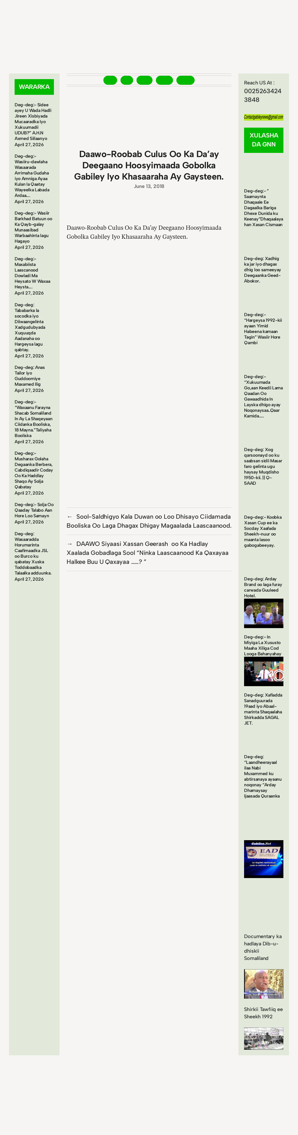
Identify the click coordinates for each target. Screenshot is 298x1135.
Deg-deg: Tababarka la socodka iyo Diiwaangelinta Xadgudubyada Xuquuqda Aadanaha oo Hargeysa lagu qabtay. (30, 327)
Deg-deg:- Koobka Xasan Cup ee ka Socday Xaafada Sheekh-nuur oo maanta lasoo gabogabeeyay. (262, 531)
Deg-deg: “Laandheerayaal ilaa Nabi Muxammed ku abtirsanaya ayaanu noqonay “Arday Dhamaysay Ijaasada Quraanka (262, 776)
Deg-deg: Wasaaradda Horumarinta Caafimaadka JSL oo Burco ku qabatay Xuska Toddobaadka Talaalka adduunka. (33, 553)
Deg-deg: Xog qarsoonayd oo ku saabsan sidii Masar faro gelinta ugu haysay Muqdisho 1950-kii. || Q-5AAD (263, 466)
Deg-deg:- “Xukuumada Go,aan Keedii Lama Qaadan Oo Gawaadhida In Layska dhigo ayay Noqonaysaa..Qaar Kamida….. (263, 396)
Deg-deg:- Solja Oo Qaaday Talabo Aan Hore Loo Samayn (34, 510)
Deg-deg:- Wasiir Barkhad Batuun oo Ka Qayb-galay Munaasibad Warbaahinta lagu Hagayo (33, 227)
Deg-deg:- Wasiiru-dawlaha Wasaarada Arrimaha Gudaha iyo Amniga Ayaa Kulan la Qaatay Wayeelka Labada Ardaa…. (32, 175)
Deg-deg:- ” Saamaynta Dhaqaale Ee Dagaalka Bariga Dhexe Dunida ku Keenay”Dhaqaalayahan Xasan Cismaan (263, 207)
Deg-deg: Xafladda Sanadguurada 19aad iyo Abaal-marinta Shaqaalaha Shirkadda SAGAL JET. (263, 709)
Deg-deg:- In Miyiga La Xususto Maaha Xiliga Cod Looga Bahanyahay (262, 645)
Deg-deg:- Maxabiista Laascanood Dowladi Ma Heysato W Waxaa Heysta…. (32, 273)
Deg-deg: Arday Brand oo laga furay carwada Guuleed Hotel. (263, 587)
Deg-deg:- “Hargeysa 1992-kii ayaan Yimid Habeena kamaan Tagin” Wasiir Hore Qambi (263, 328)
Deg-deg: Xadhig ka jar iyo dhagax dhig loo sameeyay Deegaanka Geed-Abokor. (262, 270)
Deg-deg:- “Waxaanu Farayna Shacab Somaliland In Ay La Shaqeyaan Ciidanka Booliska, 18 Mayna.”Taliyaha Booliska (33, 418)
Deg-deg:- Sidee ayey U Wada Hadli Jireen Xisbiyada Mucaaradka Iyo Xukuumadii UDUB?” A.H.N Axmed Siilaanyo (33, 121)
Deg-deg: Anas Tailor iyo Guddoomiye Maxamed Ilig (30, 376)
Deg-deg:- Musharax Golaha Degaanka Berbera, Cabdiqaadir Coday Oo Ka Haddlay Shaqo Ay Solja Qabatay (34, 470)
